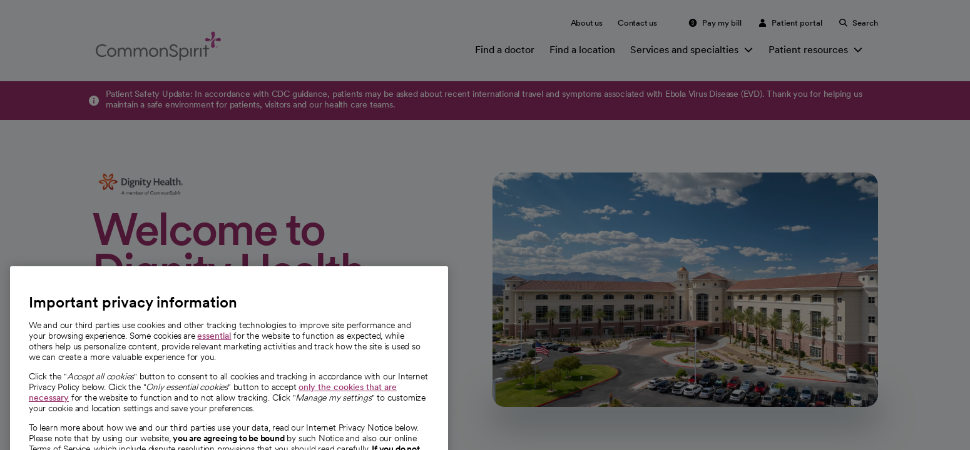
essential (214, 353)
